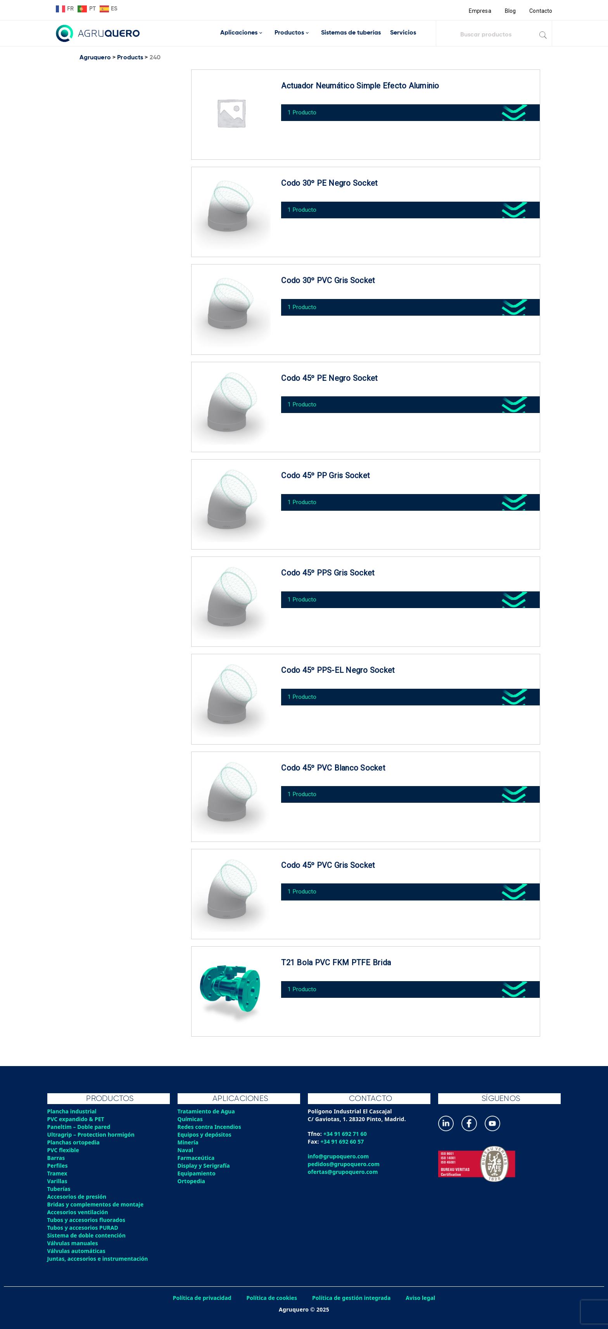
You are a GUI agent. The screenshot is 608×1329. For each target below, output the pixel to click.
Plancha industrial (72, 1111)
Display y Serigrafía (204, 1165)
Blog (509, 11)
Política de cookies (271, 1297)
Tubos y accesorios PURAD (83, 1227)
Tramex (57, 1173)
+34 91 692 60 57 (343, 1141)
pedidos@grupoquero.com (344, 1164)
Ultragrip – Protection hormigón (92, 1134)
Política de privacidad (200, 1297)
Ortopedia (192, 1181)
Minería (188, 1142)
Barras (56, 1157)
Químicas (191, 1119)
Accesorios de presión (77, 1196)
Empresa (479, 11)
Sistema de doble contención (87, 1235)
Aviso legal (423, 1297)
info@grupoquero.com (339, 1156)
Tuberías (59, 1188)
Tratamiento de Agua (207, 1111)
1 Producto (304, 110)
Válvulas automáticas (77, 1251)
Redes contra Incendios (210, 1126)
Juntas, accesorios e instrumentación (98, 1258)
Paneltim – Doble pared (79, 1126)
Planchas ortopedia (74, 1142)
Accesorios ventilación (78, 1212)
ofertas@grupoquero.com (344, 1171)
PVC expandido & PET (76, 1119)
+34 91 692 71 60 (345, 1133)
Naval (186, 1150)
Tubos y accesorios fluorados (87, 1220)
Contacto (540, 11)
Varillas (57, 1181)
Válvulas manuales (73, 1243)
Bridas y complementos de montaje (96, 1204)
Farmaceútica (197, 1157)
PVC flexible (63, 1150)
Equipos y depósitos (205, 1134)
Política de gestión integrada (352, 1297)
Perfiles (57, 1165)
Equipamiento (197, 1173)
